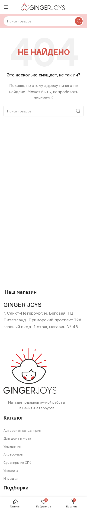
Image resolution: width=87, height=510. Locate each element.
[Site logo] (43, 6)
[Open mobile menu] (5, 7)
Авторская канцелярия (22, 430)
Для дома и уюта (17, 438)
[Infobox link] (22, 305)
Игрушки (10, 478)
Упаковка (11, 470)
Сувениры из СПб (17, 462)
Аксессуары (13, 454)
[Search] (43, 21)
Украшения (12, 446)
